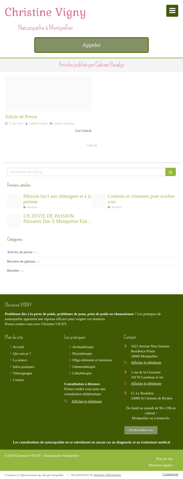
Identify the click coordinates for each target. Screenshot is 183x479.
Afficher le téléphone (86, 401)
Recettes (13, 270)
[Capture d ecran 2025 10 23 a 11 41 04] (99, 201)
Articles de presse (20, 252)
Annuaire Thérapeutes (107, 475)
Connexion (170, 474)
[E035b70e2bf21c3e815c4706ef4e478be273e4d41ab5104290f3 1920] (14, 221)
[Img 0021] (48, 93)
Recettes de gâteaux (21, 261)
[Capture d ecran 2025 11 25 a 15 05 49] (14, 201)
